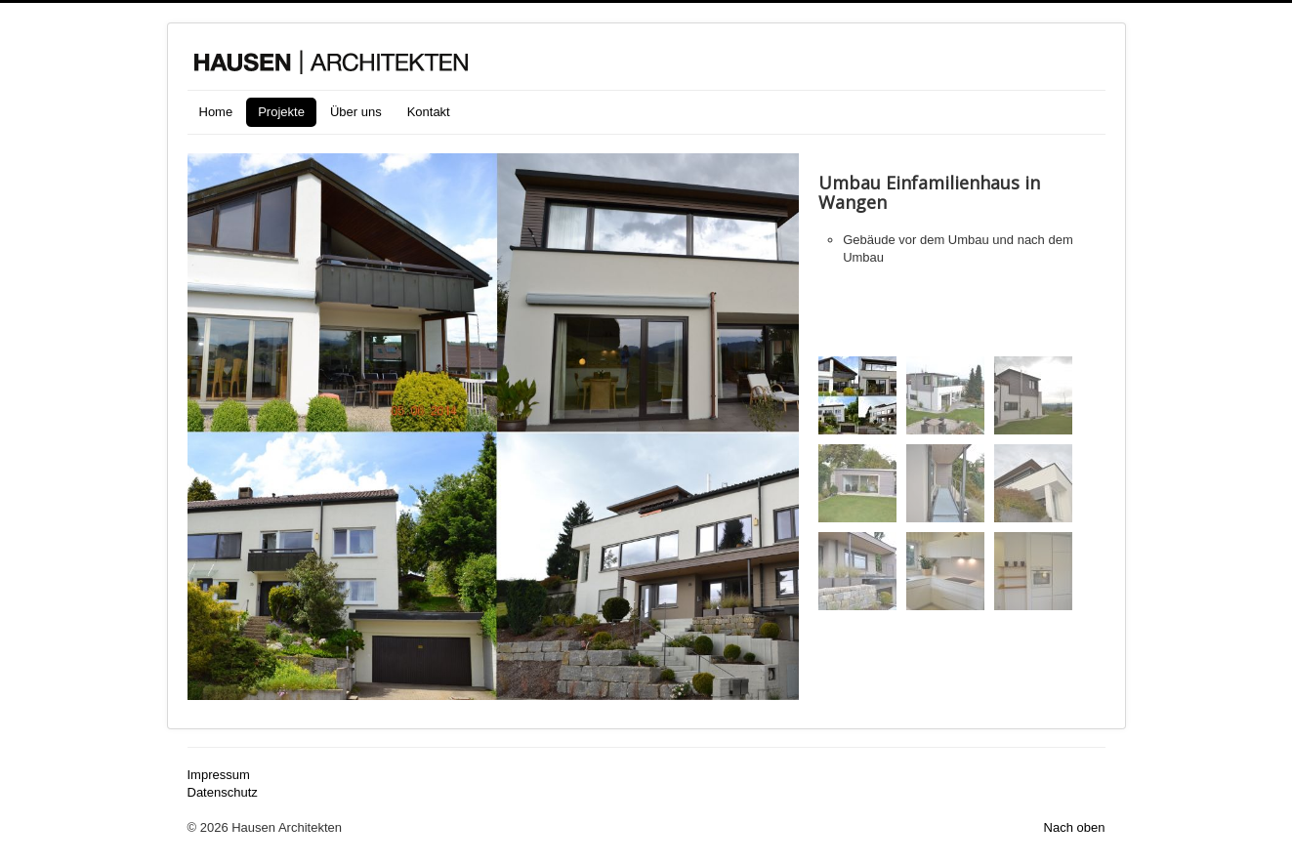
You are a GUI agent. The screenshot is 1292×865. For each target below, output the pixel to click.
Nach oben (1074, 827)
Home (216, 111)
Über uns (356, 111)
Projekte (281, 111)
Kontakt (428, 111)
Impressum (219, 774)
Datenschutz (223, 792)
